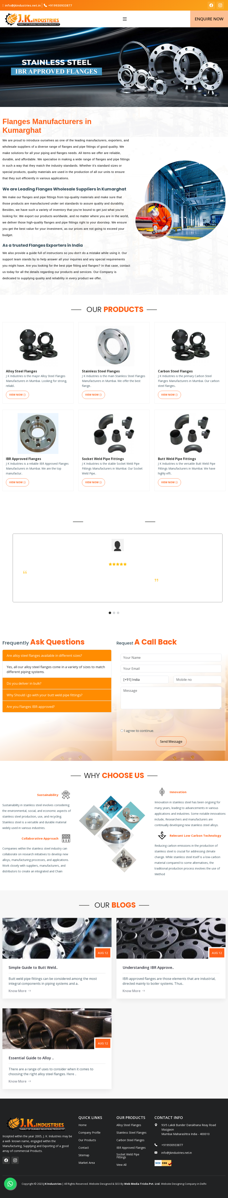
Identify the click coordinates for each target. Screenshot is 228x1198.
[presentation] (170, 717)
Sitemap (83, 1155)
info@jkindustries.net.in (23, 5)
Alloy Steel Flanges (128, 1125)
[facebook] (211, 5)
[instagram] (220, 5)
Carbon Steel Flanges (130, 1140)
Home (82, 1125)
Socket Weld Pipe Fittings (127, 1156)
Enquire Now (209, 19)
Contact (83, 1147)
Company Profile (89, 1132)
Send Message (189, 741)
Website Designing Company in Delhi (183, 1184)
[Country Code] (163, 679)
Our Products (87, 1140)
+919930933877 (60, 5)
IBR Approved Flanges (131, 1147)
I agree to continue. (157, 730)
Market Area (86, 1162)
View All (121, 1164)
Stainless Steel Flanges (131, 1132)
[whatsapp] (10, 1184)
